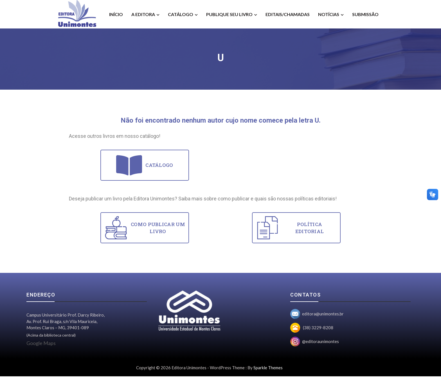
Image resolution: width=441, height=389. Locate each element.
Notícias (328, 14)
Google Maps (41, 343)
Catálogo (180, 14)
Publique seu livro (229, 14)
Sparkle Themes (268, 367)
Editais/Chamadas (288, 14)
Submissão (365, 14)
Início (116, 14)
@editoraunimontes (320, 341)
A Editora (143, 14)
